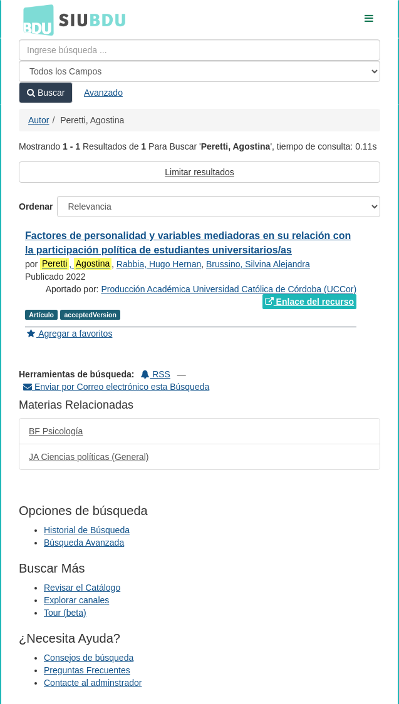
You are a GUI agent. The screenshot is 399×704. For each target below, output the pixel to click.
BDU (35, 19)
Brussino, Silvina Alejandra (258, 264)
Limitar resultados (199, 172)
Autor (38, 120)
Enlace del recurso (309, 302)
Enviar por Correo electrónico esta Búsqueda (116, 387)
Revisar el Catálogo (82, 588)
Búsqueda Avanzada (84, 543)
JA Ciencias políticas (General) (88, 457)
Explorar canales (76, 600)
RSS (155, 374)
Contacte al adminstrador (93, 683)
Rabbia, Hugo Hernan (159, 264)
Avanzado (103, 93)
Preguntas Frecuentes (87, 670)
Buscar (46, 93)
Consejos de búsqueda (88, 658)
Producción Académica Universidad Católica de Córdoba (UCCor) (228, 289)
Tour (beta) (65, 613)
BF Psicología (56, 431)
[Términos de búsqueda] (199, 50)
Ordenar (36, 207)
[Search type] (199, 71)
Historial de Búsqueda (87, 530)
